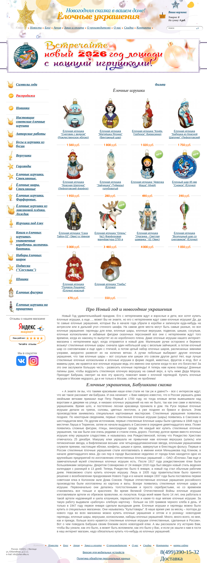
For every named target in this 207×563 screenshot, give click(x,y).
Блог (48, 27)
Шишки (22, 279)
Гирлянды (23, 166)
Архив (57, 27)
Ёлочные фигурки (29, 292)
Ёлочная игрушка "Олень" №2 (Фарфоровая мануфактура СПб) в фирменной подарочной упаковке (110, 239)
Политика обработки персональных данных (103, 558)
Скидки (129, 27)
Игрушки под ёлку (29, 223)
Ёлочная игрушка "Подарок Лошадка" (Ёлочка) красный (73, 287)
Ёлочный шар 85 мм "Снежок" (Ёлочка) (184, 183)
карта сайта (181, 545)
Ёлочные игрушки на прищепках (32, 307)
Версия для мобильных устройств (103, 552)
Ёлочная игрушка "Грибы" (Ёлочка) (110, 286)
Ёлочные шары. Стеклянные (28, 187)
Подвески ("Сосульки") (26, 268)
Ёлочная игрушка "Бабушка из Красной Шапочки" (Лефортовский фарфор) (184, 136)
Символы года (26, 84)
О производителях (99, 27)
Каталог (21, 27)
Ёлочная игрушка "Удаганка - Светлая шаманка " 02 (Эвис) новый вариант (147, 238)
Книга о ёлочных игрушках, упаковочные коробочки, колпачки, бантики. (32, 241)
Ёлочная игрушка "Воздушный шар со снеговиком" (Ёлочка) (184, 236)
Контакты (144, 27)
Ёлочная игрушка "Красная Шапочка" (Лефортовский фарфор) (73, 185)
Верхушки (23, 155)
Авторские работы (30, 134)
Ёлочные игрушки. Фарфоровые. (30, 197)
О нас (117, 27)
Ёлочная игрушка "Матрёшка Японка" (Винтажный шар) (110, 134)
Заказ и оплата (74, 27)
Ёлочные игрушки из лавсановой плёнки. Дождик (31, 210)
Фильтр (160, 84)
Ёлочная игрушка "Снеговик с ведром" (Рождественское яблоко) (73, 134)
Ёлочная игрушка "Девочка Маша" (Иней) (147, 183)
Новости (36, 27)
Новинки (22, 108)
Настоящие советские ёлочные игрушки (30, 122)
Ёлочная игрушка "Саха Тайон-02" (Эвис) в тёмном (73, 235)
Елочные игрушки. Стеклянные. (30, 176)
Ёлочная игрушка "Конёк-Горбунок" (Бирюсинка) (147, 133)
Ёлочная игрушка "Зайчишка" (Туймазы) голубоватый (110, 185)
